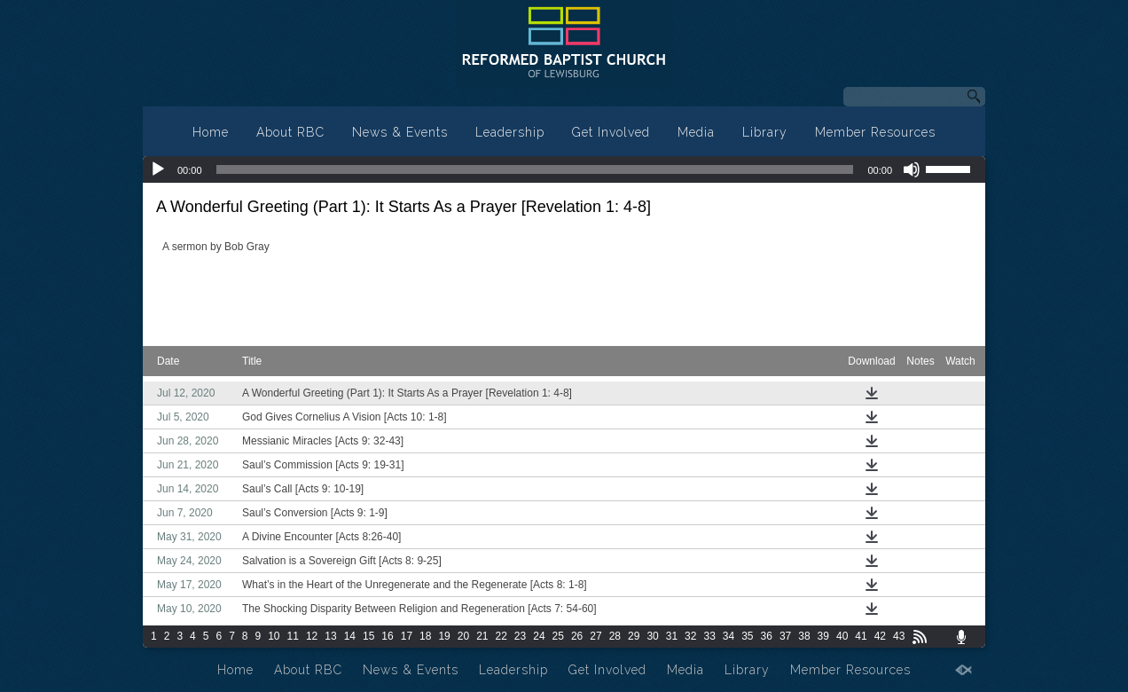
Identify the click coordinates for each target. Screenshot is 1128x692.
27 (595, 636)
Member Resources (875, 132)
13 (330, 636)
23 (520, 636)
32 (690, 636)
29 (633, 636)
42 (880, 636)
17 (406, 636)
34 (728, 636)
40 (842, 636)
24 (538, 636)
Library (764, 132)
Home (210, 132)
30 (652, 636)
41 (860, 636)
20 (463, 636)
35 (747, 636)
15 (368, 636)
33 (709, 636)
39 (823, 636)
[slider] (535, 169)
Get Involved (611, 132)
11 (293, 636)
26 (577, 636)
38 (804, 636)
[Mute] (911, 169)
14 (350, 636)
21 (482, 636)
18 (425, 636)
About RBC (290, 132)
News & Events (400, 132)
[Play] (158, 169)
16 (387, 636)
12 (311, 636)
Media (696, 132)
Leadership (509, 132)
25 (558, 636)
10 (273, 636)
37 (785, 636)
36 (766, 636)
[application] (564, 169)
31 (672, 636)
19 (444, 636)
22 (501, 636)
